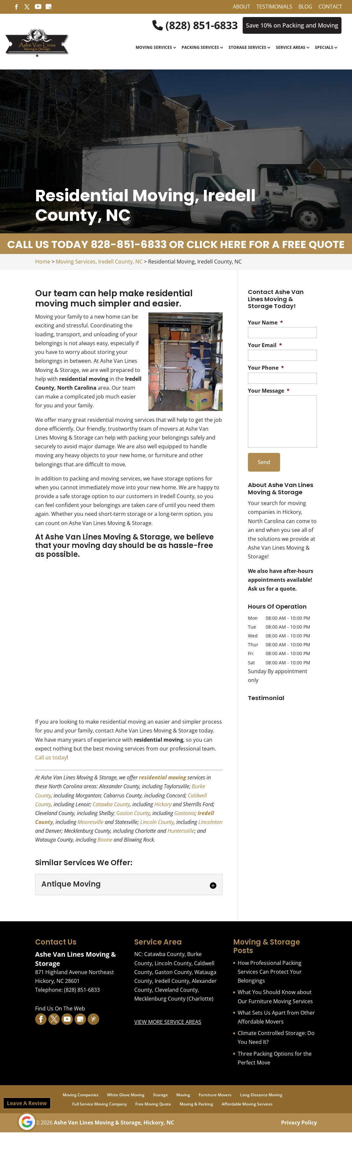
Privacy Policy (299, 1122)
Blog (305, 7)
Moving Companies (81, 1095)
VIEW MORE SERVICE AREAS (167, 1022)
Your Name (265, 322)
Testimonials (274, 7)
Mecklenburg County (160, 998)
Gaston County (133, 813)
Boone (105, 839)
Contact (330, 7)
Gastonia (184, 813)
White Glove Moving (125, 1095)
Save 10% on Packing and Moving (292, 25)
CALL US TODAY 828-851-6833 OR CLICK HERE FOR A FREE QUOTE (176, 244)
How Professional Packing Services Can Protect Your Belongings (270, 971)
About (241, 7)
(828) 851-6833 (195, 25)
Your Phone (266, 367)
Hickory (162, 804)
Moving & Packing (196, 1104)
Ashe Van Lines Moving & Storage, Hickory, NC (114, 1122)
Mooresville (90, 822)
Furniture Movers (215, 1095)
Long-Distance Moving (261, 1095)
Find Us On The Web (60, 1008)
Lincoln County (157, 822)
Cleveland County (176, 989)
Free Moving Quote (153, 1104)
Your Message (269, 390)
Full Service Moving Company (99, 1104)
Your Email (265, 345)
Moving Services (154, 47)
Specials (324, 47)
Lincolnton (210, 822)
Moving (183, 1095)
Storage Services (247, 47)
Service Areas (290, 47)
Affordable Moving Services (247, 1104)
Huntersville (180, 830)
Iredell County (172, 981)
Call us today (51, 757)
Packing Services (200, 47)
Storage (160, 1095)
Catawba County (111, 804)
